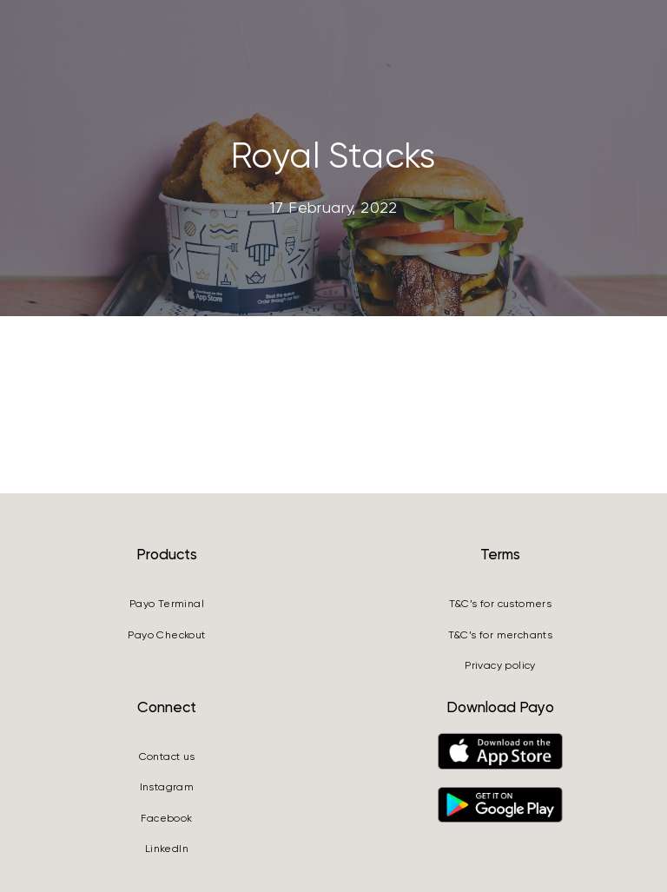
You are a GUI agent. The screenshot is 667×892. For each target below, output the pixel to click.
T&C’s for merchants (500, 635)
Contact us (167, 756)
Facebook (166, 818)
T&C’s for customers (500, 604)
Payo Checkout (166, 635)
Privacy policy (500, 665)
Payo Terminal (166, 604)
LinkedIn (166, 848)
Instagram (167, 787)
